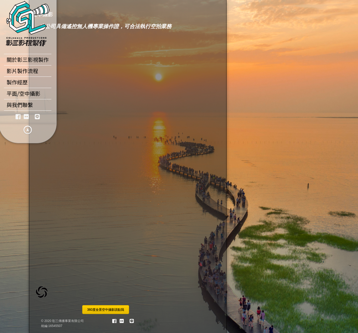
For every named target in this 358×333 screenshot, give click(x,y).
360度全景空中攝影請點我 (105, 309)
